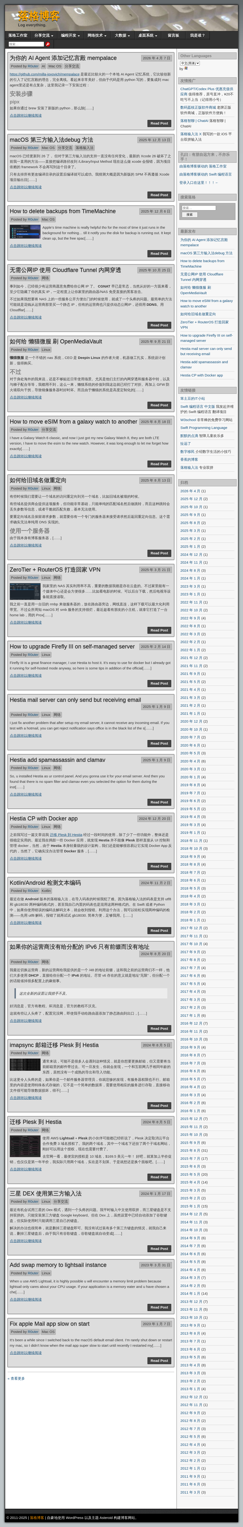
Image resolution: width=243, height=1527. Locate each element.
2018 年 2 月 (190, 912)
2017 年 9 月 (190, 952)
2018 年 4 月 (190, 896)
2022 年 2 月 (190, 642)
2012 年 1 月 (190, 1468)
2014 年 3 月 (190, 1278)
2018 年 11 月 (191, 841)
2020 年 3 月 (190, 769)
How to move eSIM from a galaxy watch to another (73, 421)
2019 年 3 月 (190, 825)
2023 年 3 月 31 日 (155, 1265)
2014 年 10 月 (191, 1230)
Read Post (159, 123)
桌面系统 (146, 35)
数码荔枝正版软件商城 (198, 107)
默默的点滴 (189, 436)
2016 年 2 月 (190, 1103)
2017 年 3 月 (190, 1000)
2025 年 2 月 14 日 (155, 647)
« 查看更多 (16, 1378)
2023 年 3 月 (190, 586)
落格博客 (39, 16)
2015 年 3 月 (190, 1190)
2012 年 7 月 (190, 1429)
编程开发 (68, 35)
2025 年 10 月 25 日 (155, 270)
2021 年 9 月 (190, 674)
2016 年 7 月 (190, 1063)
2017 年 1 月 (190, 1015)
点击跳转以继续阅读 (26, 115)
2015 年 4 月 (190, 1182)
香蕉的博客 (189, 459)
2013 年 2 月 (190, 1381)
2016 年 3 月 (190, 1095)
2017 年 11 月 (191, 936)
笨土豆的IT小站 (192, 398)
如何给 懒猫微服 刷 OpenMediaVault (56, 341)
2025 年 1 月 (190, 546)
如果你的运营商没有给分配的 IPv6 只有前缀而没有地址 (80, 946)
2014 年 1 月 (190, 1293)
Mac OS (54, 66)
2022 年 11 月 (191, 602)
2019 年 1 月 (190, 833)
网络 (45, 278)
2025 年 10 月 (191, 507)
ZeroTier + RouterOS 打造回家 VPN (55, 569)
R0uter (33, 66)
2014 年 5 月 (190, 1262)
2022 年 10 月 (191, 610)
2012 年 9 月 (190, 1413)
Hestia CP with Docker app (44, 818)
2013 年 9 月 (190, 1325)
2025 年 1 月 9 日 (156, 707)
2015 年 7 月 (190, 1158)
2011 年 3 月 (190, 1492)
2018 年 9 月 (190, 856)
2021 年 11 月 (191, 666)
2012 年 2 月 (190, 1460)
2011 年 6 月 (190, 1484)
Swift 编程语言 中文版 (197, 406)
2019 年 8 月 (190, 785)
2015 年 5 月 (190, 1174)
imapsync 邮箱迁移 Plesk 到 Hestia (54, 1045)
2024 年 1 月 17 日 (155, 1194)
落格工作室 (17, 35)
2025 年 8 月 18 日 (155, 422)
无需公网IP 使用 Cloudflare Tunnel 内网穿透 (65, 270)
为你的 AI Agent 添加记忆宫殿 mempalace (63, 58)
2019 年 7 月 (190, 793)
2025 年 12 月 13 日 (155, 140)
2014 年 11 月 (191, 1222)
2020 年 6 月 (190, 745)
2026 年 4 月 (190, 491)
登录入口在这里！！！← (199, 183)
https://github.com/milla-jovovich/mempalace (44, 74)
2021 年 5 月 (190, 682)
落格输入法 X (190, 134)
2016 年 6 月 (190, 1071)
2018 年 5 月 (190, 888)
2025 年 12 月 (191, 499)
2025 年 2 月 (190, 539)
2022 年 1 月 (190, 650)
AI (43, 66)
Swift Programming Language (203, 428)
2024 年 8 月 (190, 570)
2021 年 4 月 (190, 689)
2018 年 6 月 (190, 880)
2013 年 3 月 (190, 1373)
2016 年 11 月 (191, 1031)
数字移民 (187, 452)
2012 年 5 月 (190, 1436)
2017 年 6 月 (190, 976)
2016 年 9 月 (190, 1047)
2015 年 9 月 (190, 1143)
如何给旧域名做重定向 (38, 480)
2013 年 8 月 (190, 1333)
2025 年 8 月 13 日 (155, 480)
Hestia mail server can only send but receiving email (75, 699)
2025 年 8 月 (190, 523)
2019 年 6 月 (190, 801)
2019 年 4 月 (190, 817)
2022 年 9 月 (190, 618)
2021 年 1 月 (190, 713)
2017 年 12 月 (191, 928)
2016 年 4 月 (190, 1087)
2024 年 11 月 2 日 (155, 883)
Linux (46, 350)
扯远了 (185, 443)
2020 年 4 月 (190, 761)
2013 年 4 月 (190, 1365)
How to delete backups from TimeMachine (63, 211)
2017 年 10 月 (191, 944)
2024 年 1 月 (190, 578)
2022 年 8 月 (190, 626)
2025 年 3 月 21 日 (155, 570)
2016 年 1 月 (190, 1111)
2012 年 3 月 (190, 1452)
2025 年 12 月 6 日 (155, 211)
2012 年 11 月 (191, 1405)
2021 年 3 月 (190, 698)
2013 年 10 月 (191, 1317)
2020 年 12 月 (191, 721)
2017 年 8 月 (190, 960)
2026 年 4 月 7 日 (156, 58)
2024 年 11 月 (191, 562)
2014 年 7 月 (190, 1246)
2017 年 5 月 (190, 984)
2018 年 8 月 (190, 864)
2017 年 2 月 (190, 1007)
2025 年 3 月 (190, 531)
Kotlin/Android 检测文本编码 (45, 882)
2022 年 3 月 (190, 634)
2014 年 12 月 (191, 1214)
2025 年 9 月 (190, 515)
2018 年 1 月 (190, 920)
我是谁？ (197, 35)
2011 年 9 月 (190, 1476)
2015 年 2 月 (190, 1198)
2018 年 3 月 (190, 904)
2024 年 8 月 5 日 (156, 1045)
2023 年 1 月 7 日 (156, 1324)
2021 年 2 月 (190, 705)
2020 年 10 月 (191, 729)
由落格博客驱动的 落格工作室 (203, 166)
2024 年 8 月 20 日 (155, 954)
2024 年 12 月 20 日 (155, 819)
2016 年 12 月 (191, 1023)
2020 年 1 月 (190, 777)
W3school (188, 420)
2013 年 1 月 (190, 1389)
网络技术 (95, 35)
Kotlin (46, 891)
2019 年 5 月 (190, 809)
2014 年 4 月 (190, 1270)
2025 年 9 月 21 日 (155, 341)
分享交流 (42, 35)
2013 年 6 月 (190, 1349)
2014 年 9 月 (190, 1238)
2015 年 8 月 (190, 1150)
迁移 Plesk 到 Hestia (66, 835)
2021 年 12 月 (191, 658)
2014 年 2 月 (190, 1286)
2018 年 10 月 (191, 848)
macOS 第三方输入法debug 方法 (51, 139)
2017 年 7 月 (190, 968)
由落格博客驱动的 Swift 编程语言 (205, 174)
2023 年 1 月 (190, 594)
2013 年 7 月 (190, 1341)
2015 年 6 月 (190, 1166)
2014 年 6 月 (190, 1254)
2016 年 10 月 (191, 1039)
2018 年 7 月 (190, 872)
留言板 (173, 35)
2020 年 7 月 (190, 737)
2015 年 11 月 (191, 1127)
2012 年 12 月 (191, 1397)
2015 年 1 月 (190, 1206)
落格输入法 (84, 148)
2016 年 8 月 (190, 1055)
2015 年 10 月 (191, 1134)
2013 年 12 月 (191, 1302)
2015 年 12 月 (191, 1119)
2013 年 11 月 (191, 1309)
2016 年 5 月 (190, 1079)
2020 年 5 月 (190, 753)
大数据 (120, 35)
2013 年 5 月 (190, 1357)
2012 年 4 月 (190, 1445)
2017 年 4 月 (190, 991)
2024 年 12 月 (191, 554)
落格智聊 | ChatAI (194, 121)
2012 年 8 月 (190, 1421)
